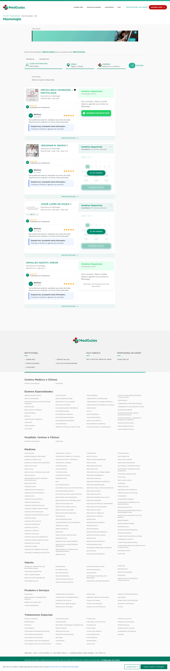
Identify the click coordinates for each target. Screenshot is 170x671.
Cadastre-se (123, 359)
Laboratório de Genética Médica (100, 401)
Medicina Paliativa (94, 494)
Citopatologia (61, 465)
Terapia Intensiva (125, 533)
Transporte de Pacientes (128, 600)
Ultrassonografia (125, 410)
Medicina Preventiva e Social (98, 497)
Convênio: (106, 64)
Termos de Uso (62, 359)
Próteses (122, 575)
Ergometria (60, 516)
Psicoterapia (92, 637)
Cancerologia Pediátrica (34, 493)
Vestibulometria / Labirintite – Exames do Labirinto (130, 419)
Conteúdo (109, 7)
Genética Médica (62, 528)
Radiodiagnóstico (125, 507)
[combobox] (79, 66)
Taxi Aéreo (122, 597)
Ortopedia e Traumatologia (129, 465)
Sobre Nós (78, 7)
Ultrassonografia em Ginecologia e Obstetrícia (131, 546)
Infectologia (92, 456)
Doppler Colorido (63, 405)
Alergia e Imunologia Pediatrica (37, 462)
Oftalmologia (123, 453)
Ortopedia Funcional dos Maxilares (97, 576)
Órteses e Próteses (126, 603)
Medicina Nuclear (94, 491)
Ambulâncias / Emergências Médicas (35, 598)
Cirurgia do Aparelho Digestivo (37, 552)
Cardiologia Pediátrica (34, 499)
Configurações (131, 667)
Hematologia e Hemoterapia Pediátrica (67, 545)
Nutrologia (91, 550)
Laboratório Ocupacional (97, 398)
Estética (28, 625)
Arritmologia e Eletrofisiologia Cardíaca (38, 402)
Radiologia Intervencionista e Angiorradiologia (130, 511)
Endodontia (60, 566)
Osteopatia (60, 640)
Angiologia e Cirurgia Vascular (37, 472)
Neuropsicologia (62, 631)
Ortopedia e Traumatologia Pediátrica (129, 469)
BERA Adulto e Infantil (33, 410)
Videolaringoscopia (126, 429)
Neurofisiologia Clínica (96, 535)
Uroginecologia (124, 550)
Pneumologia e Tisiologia (128, 493)
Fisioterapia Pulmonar (34, 637)
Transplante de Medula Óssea (130, 536)
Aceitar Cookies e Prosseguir (154, 667)
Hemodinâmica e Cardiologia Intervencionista (67, 550)
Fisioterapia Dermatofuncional (37, 631)
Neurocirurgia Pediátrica (97, 532)
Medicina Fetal (92, 469)
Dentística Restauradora (35, 577)
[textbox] (79, 66)
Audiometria (29, 406)
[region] (85, 666)
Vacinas (121, 634)
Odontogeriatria (62, 576)
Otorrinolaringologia (127, 474)
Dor (57, 481)
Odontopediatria (93, 569)
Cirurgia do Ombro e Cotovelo (68, 456)
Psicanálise (91, 625)
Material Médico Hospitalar (98, 597)
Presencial (30, 59)
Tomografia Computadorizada (130, 403)
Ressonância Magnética (96, 423)
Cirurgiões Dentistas (33, 571)
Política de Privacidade (66, 363)
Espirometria (61, 423)
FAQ (119, 7)
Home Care (91, 594)
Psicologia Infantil (94, 631)
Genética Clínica (62, 525)
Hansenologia (61, 538)
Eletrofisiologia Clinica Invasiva (69, 494)
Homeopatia (91, 453)
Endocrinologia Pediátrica (66, 497)
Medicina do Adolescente (97, 506)
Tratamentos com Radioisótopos (131, 406)
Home (5, 16)
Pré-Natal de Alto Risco (96, 622)
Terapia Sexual (124, 625)
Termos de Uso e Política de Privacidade (64, 667)
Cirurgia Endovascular (34, 511)
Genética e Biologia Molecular (68, 427)
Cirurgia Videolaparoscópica (36, 540)
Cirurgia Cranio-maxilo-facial (36, 508)
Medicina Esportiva (94, 465)
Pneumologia (123, 486)
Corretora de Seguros (65, 594)
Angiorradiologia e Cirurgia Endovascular (36, 479)
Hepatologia (60, 554)
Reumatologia (123, 526)
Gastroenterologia (64, 519)
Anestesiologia (31, 465)
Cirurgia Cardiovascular (34, 505)
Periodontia (123, 569)
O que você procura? (38, 63)
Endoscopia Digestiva (64, 503)
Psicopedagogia (93, 634)
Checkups (28, 422)
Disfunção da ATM (31, 581)
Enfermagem (29, 622)
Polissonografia (93, 417)
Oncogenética (123, 456)
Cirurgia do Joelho (63, 453)
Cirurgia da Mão (31, 546)
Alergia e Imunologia (33, 459)
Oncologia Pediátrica (126, 462)
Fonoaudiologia (62, 618)
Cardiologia (29, 496)
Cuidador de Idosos (63, 600)
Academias (29, 594)
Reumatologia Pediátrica (128, 530)
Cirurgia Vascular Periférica (36, 537)
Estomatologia (62, 569)
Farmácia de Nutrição (64, 606)
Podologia (91, 618)
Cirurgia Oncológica (33, 521)
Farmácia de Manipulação (66, 603)
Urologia (121, 553)
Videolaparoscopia (125, 426)
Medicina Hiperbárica (95, 475)
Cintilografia (30, 425)
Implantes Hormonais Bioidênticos (69, 625)
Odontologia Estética (64, 582)
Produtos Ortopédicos (96, 606)
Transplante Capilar (126, 628)
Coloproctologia (63, 475)
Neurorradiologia (94, 544)
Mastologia (56, 100)
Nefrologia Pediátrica (96, 522)
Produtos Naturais (94, 603)
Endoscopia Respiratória (66, 513)
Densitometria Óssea (64, 398)
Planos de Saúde (93, 600)
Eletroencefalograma (65, 417)
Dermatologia (61, 478)
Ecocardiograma (62, 411)
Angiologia (29, 469)
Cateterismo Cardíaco (33, 419)
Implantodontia (62, 572)
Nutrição (59, 637)
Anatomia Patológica (33, 395)
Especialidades (94, 7)
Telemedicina (44, 59)
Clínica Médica (61, 469)
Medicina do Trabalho (95, 513)
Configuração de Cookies (110, 660)
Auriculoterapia (31, 618)
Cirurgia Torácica (32, 530)
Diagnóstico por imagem (65, 401)
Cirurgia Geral (30, 518)
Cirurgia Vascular (32, 533)
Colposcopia (61, 395)
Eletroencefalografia (65, 491)
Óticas (120, 606)
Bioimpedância (30, 413)
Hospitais (59, 383)
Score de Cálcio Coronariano (99, 427)
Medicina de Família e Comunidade (100, 503)
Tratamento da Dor (125, 539)
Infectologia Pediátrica (96, 459)
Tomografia (122, 400)
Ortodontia (91, 572)
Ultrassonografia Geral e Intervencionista (128, 414)
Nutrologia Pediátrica (96, 554)
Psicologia (91, 628)
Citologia (28, 428)
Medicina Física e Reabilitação (98, 472)
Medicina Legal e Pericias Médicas (100, 488)
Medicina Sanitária (94, 500)
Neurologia (91, 538)
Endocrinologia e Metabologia (68, 500)
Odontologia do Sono (95, 566)
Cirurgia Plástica (31, 527)
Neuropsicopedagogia (65, 634)
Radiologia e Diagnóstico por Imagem (130, 516)
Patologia (122, 477)
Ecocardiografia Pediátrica (67, 408)
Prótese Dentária (125, 572)
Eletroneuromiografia (65, 420)
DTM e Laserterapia (32, 574)
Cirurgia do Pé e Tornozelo (67, 459)
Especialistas (15, 16)
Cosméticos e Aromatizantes (67, 597)
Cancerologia (30, 486)
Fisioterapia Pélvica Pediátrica (37, 640)
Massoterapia (61, 628)
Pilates (58, 644)
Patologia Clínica (125, 480)
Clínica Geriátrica (32, 605)
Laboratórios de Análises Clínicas (100, 405)
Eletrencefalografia (64, 414)
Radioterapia (123, 520)
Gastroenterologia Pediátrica (68, 522)
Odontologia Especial (65, 579)
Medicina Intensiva (94, 478)
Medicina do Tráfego (95, 516)
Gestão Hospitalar (32, 383)
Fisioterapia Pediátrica (34, 634)
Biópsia (27, 416)
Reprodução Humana (126, 523)
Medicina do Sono (94, 510)
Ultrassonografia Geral (128, 542)
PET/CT (89, 411)
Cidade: (74, 64)
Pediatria (121, 483)
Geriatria (59, 532)
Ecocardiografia (62, 484)
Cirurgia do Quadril (64, 462)
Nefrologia (91, 519)
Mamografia (91, 408)
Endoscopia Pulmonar (65, 510)
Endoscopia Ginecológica (66, 506)
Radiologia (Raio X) (94, 420)
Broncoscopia (30, 483)
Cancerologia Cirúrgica (34, 489)
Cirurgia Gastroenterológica (37, 515)
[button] (96, 157)
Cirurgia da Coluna (32, 543)
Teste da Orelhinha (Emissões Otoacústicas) (129, 396)
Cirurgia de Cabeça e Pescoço (36, 549)
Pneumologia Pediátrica (127, 489)
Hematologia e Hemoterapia (67, 541)
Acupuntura (29, 453)
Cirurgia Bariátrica (32, 502)
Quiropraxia (91, 640)
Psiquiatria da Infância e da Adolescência (128, 503)
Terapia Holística (125, 618)
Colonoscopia (61, 472)
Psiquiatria (122, 496)
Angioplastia (30, 475)
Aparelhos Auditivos (33, 602)
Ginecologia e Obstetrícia (66, 535)
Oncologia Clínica (125, 459)
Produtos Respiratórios (128, 594)
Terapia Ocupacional (126, 622)
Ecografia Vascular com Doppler (69, 488)
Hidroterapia (61, 622)
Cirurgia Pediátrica (32, 524)
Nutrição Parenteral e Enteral (99, 547)
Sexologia (91, 644)
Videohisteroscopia (126, 423)
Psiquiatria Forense (126, 499)
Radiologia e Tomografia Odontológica (128, 579)
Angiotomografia (31, 398)
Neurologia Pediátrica (96, 541)
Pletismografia (93, 414)
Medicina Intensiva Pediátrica (98, 481)
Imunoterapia (92, 395)
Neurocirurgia (92, 528)
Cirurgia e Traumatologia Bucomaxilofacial (35, 567)
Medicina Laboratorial (96, 484)
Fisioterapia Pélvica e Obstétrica (38, 644)
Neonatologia (92, 525)
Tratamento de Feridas (127, 631)
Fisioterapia (29, 628)
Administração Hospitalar (35, 456)
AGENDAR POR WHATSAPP (96, 117)
